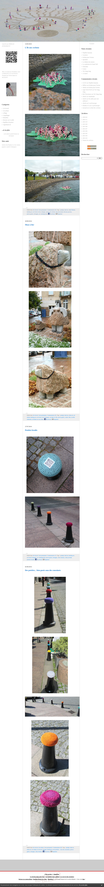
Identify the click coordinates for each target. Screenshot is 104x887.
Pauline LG (86, 105)
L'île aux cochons (32, 48)
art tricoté (35, 212)
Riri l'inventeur (87, 94)
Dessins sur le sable (8, 120)
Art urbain (6, 111)
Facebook (51, 214)
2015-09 (85, 124)
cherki (84, 87)
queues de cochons (50, 212)
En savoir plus (83, 885)
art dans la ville (53, 417)
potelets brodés (30, 559)
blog (84, 879)
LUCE (84, 83)
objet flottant (72, 209)
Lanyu (84, 69)
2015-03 (85, 138)
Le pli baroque (93, 103)
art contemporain (43, 214)
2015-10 (85, 122)
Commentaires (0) (51, 209)
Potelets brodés (31, 430)
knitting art (29, 212)
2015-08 (85, 126)
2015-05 (85, 133)
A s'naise (85, 73)
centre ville (68, 417)
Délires (85, 85)
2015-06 (85, 131)
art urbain (34, 849)
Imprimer (59, 214)
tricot (39, 212)
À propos (91, 43)
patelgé (62, 209)
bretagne (36, 214)
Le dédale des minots (88, 62)
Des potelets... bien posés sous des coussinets (43, 570)
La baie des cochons (94, 108)
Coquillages (6, 115)
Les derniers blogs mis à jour (37, 876)
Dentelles (5, 117)
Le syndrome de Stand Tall (90, 64)
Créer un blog (48, 874)
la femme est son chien (37, 419)
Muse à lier (29, 225)
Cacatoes (85, 55)
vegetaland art (7, 124)
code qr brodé (68, 557)
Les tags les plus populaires (67, 876)
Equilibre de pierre (8, 122)
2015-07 (85, 129)
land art (66, 209)
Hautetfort (56, 874)
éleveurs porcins (67, 212)
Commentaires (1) (51, 555)
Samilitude (92, 96)
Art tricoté (6, 108)
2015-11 (85, 119)
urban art (71, 415)
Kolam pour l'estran (88, 57)
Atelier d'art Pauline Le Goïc (9, 145)
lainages (43, 212)
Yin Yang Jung (87, 71)
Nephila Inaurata (87, 53)
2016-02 (85, 117)
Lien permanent (42, 209)
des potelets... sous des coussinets (61, 849)
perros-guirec (30, 214)
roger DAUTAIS (87, 90)
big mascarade (59, 212)
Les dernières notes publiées (52, 876)
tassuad (85, 108)
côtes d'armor (61, 557)
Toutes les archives (88, 140)
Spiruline (85, 59)
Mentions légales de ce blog (40, 879)
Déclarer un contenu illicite (25, 879)
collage (5, 113)
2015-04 (85, 136)
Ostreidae (85, 66)
